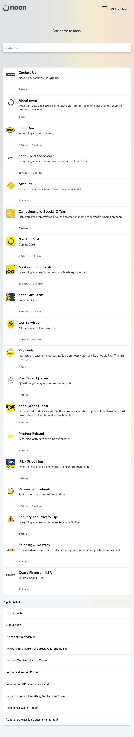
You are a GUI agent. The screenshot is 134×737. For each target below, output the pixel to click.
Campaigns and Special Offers (42, 211)
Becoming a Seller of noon (22, 708)
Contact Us (27, 72)
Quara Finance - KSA (35, 572)
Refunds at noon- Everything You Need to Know (35, 696)
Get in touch (14, 613)
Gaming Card (29, 239)
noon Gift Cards (31, 295)
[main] (67, 398)
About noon (28, 100)
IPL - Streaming (31, 461)
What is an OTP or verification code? (28, 684)
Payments (26, 350)
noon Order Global (33, 406)
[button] (119, 9)
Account (25, 184)
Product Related (31, 434)
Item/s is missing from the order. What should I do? (37, 648)
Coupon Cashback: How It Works (26, 660)
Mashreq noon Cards (35, 267)
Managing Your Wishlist (20, 637)
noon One (26, 128)
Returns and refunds (35, 489)
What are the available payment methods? (32, 719)
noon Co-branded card (36, 156)
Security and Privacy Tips (39, 517)
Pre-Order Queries (34, 378)
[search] (67, 47)
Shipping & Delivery (34, 545)
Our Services (29, 323)
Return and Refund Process (23, 672)
